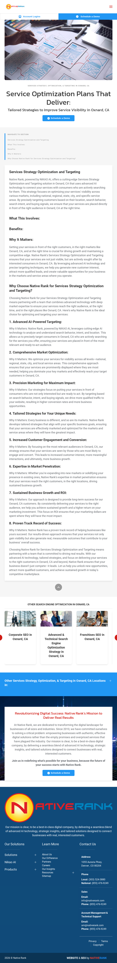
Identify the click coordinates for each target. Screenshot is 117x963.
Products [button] (11, 869)
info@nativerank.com (92, 900)
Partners (46, 861)
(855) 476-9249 (100, 883)
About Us (47, 854)
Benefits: (12, 149)
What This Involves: (16, 145)
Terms (104, 941)
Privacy (93, 941)
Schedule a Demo (88, 16)
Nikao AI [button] (10, 862)
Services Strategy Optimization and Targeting (28, 140)
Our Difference (50, 858)
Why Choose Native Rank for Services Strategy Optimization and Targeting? (42, 159)
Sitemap (46, 876)
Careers (46, 865)
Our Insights (48, 869)
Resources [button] (47, 872)
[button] (110, 6)
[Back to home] (15, 7)
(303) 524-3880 (97, 879)
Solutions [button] (11, 855)
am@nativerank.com (92, 925)
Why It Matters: (15, 154)
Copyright (98, 944)
